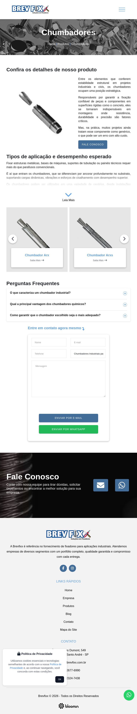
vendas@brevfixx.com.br (68, 662)
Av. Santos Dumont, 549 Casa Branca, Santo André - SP (68, 652)
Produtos (63, 44)
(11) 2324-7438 (68, 678)
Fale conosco (93, 144)
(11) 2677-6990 (68, 670)
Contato (68, 621)
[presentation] (58, 407)
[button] (124, 238)
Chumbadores (80, 44)
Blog (68, 613)
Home (51, 44)
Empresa (68, 598)
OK (59, 679)
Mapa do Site (68, 629)
